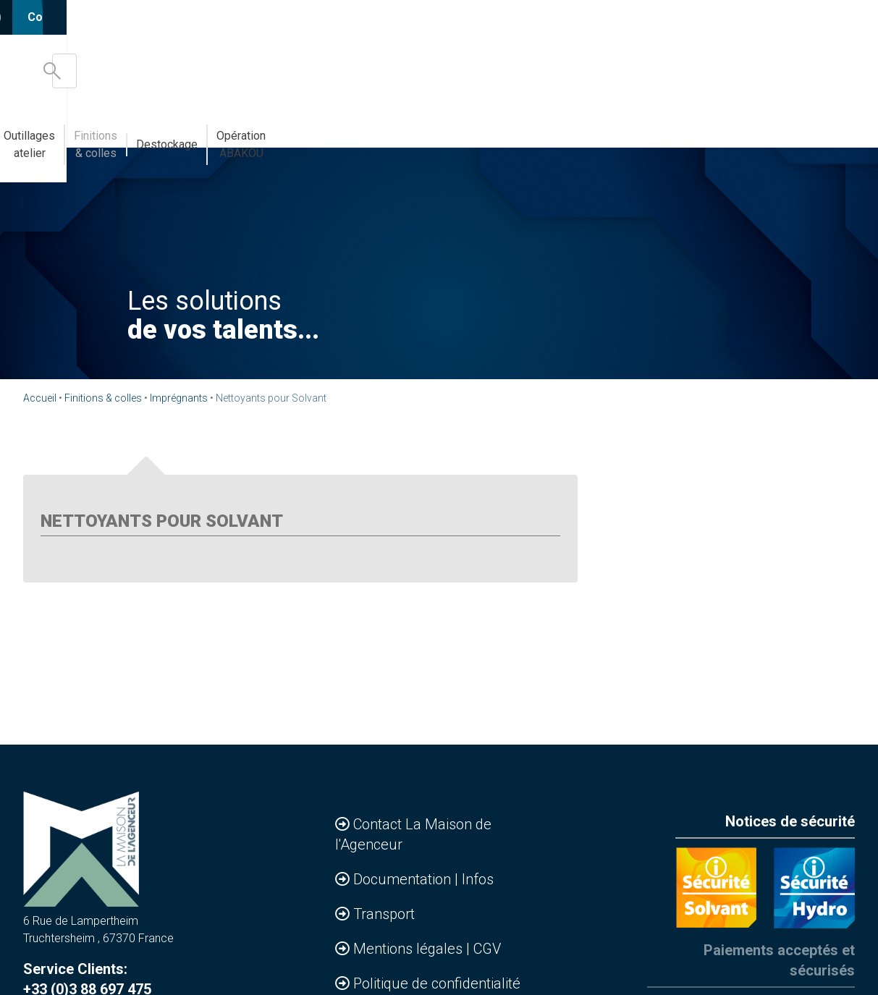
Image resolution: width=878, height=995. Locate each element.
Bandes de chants (261, 127)
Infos (478, 879)
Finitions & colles (589, 127)
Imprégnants (179, 398)
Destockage (682, 127)
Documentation (404, 879)
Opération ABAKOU (780, 127)
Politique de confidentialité (436, 983)
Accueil (39, 398)
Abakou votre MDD (373, 127)
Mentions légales (409, 948)
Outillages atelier (483, 127)
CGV (487, 948)
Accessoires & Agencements (124, 127)
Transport (384, 914)
